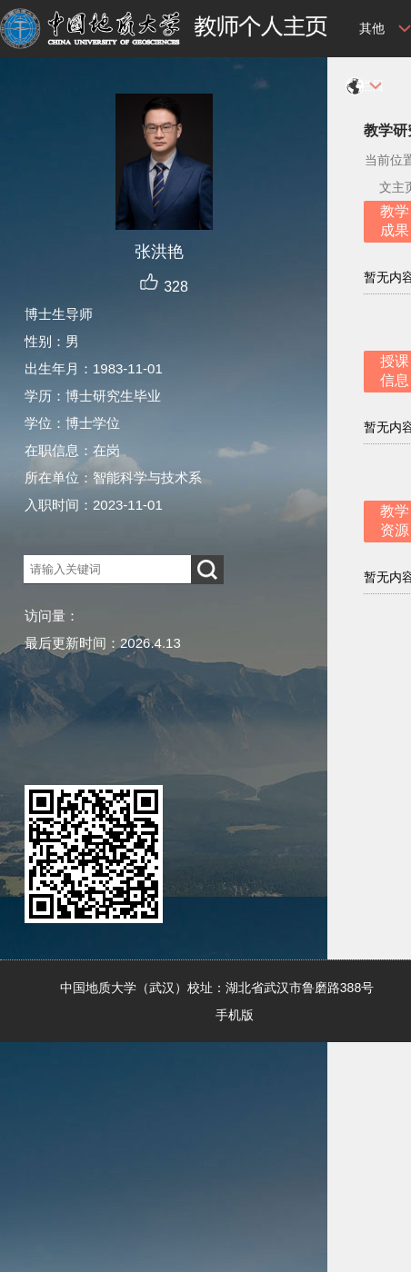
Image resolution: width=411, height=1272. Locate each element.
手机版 (235, 1015)
